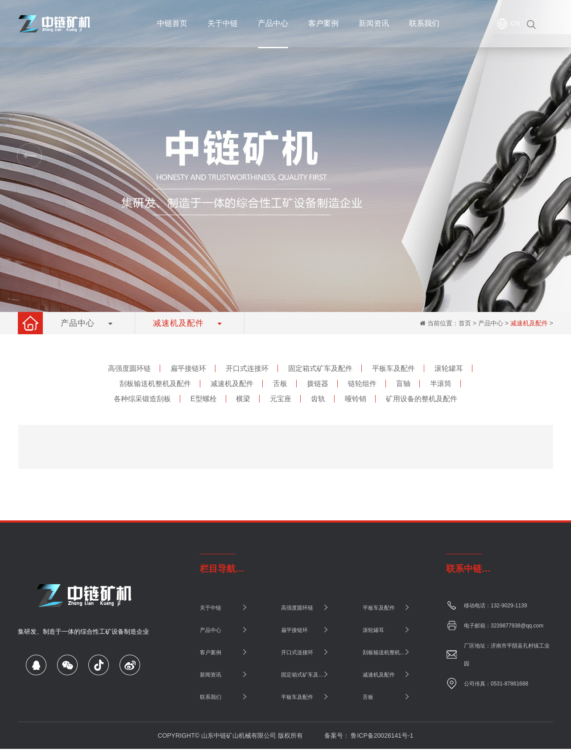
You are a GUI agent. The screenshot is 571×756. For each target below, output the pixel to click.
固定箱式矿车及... (302, 675)
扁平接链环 (188, 368)
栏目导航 (218, 568)
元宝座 (280, 399)
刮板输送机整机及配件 (155, 383)
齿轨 (318, 399)
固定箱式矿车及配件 (320, 368)
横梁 (243, 399)
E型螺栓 (203, 399)
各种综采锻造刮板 (142, 399)
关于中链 (210, 608)
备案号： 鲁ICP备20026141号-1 (369, 735)
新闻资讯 (210, 675)
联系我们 (210, 697)
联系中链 (464, 568)
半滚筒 (440, 383)
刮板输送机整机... (384, 652)
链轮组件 (362, 383)
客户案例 (210, 652)
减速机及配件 (529, 323)
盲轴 (403, 383)
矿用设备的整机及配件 (421, 399)
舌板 (280, 383)
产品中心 (490, 323)
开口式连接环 (247, 368)
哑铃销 (355, 399)
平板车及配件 (393, 368)
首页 (465, 323)
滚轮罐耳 (448, 368)
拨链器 (317, 383)
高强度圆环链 (129, 368)
